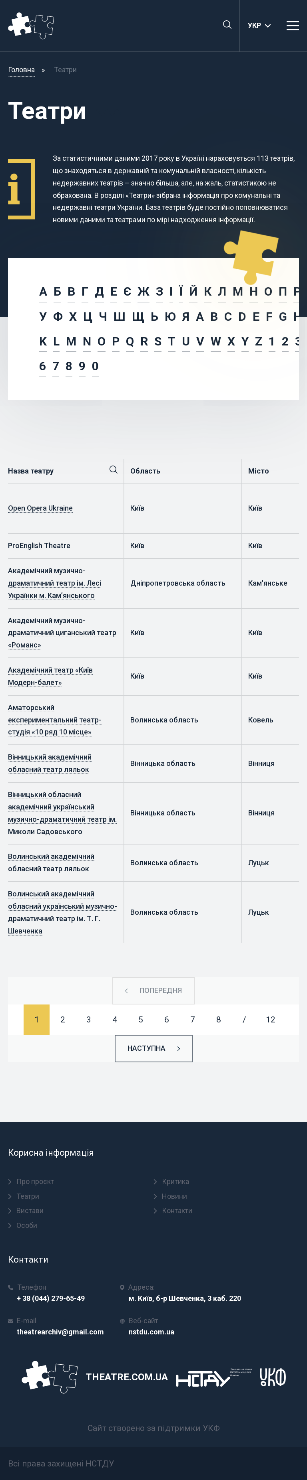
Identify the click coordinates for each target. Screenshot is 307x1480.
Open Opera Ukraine (40, 508)
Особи (22, 1225)
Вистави (26, 1210)
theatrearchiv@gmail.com (60, 1332)
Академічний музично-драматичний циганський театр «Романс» (62, 632)
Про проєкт (31, 1181)
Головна (21, 69)
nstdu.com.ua (151, 1332)
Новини (170, 1196)
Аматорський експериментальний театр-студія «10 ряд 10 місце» (55, 719)
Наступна (146, 1048)
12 (270, 1019)
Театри (23, 1196)
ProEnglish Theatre (39, 545)
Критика (171, 1181)
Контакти (173, 1210)
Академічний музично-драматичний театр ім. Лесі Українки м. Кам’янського (54, 583)
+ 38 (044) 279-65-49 (51, 1298)
